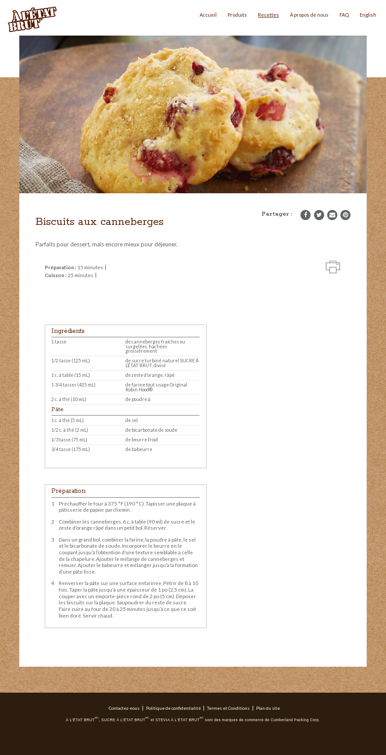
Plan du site (268, 708)
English (368, 15)
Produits (237, 15)
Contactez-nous (124, 708)
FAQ (344, 15)
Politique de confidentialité (173, 708)
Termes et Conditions (228, 708)
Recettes (268, 15)
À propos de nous (309, 15)
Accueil (208, 15)
